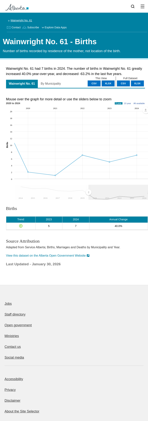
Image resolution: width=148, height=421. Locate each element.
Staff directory (15, 314)
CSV (123, 83)
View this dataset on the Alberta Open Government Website (46, 255)
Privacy (10, 390)
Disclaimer (12, 400)
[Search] (132, 6)
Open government (18, 325)
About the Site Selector (22, 411)
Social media (14, 357)
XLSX (137, 83)
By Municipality (51, 83)
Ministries (12, 336)
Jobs (8, 304)
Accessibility (14, 379)
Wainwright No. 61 (21, 20)
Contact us (13, 347)
